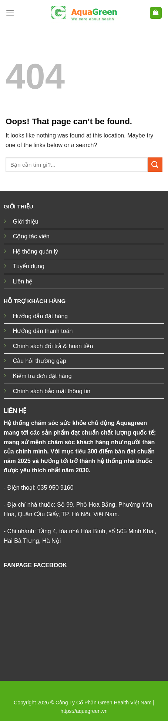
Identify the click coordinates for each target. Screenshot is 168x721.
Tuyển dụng (28, 266)
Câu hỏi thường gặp (39, 361)
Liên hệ (23, 281)
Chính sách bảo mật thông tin (51, 391)
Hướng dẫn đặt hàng (40, 316)
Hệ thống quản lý (35, 251)
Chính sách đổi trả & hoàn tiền (53, 346)
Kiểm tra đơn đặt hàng (42, 376)
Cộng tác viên (31, 236)
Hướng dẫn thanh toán (43, 331)
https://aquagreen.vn (84, 711)
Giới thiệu (25, 221)
